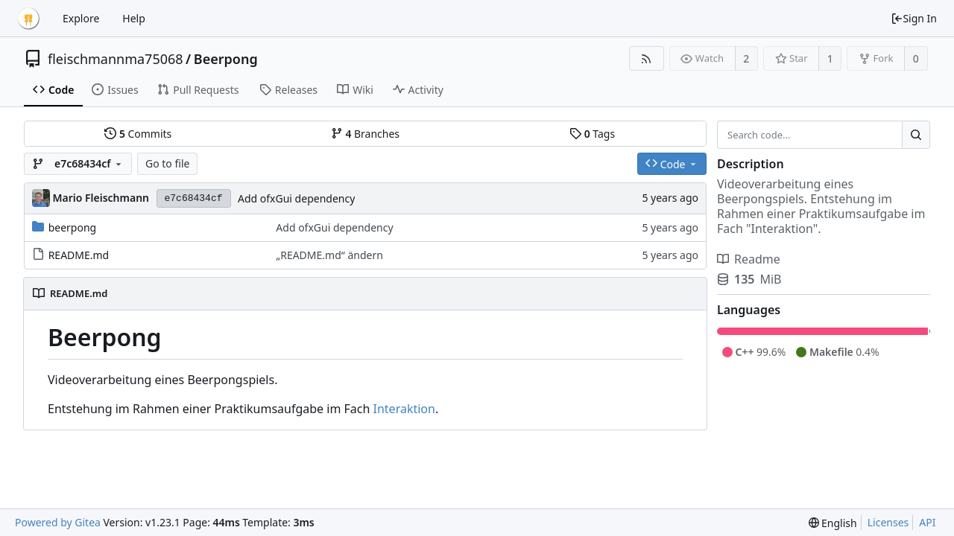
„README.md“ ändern (329, 255)
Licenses (888, 522)
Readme (748, 259)
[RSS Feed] (646, 58)
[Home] (28, 18)
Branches (365, 134)
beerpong (72, 227)
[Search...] (916, 135)
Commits (137, 134)
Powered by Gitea (58, 522)
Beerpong (226, 58)
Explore (81, 18)
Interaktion (404, 409)
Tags (592, 134)
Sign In (914, 18)
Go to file (167, 163)
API (927, 522)
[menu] (833, 523)
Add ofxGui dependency (296, 198)
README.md (79, 255)
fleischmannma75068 (115, 58)
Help (133, 18)
